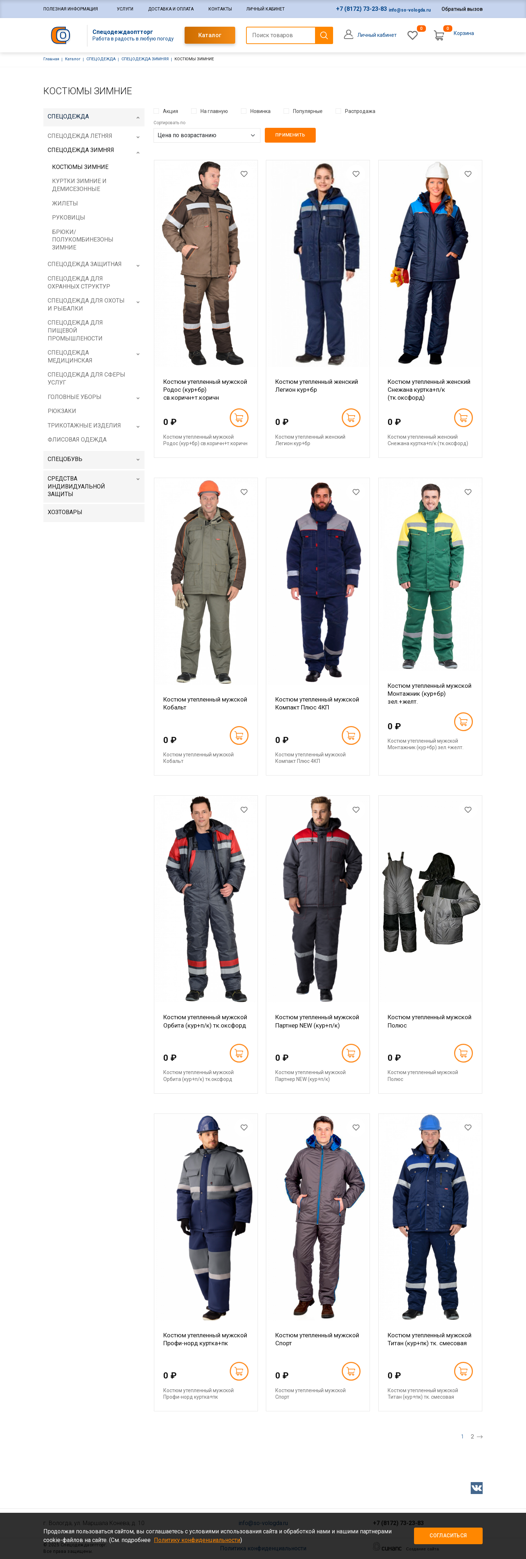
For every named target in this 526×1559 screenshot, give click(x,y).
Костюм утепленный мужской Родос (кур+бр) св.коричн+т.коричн (205, 389)
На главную (214, 111)
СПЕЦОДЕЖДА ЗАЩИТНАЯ (85, 264)
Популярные (308, 111)
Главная (51, 59)
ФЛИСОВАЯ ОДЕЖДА (77, 439)
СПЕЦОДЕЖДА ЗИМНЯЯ (145, 59)
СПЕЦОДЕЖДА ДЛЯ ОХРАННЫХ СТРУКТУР (79, 282)
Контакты (220, 9)
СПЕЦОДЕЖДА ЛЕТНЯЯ (80, 136)
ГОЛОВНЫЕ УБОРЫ (75, 397)
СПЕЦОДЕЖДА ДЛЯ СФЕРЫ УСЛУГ (86, 378)
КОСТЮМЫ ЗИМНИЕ (80, 167)
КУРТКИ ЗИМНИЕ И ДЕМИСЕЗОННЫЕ (79, 185)
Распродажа (360, 111)
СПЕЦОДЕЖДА (101, 59)
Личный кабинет (265, 9)
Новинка (260, 111)
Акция (170, 111)
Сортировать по (169, 122)
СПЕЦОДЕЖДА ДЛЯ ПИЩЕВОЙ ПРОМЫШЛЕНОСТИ (75, 330)
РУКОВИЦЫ (68, 217)
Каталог (210, 35)
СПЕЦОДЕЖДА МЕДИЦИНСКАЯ (70, 356)
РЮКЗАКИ (62, 411)
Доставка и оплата (171, 9)
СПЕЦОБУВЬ (65, 459)
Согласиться (448, 1535)
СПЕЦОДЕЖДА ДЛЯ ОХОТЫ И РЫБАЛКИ (86, 304)
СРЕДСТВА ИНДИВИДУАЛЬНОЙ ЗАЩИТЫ (76, 486)
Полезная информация (70, 9)
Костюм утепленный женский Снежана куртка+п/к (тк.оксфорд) (429, 389)
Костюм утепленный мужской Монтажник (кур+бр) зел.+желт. (429, 693)
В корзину (238, 417)
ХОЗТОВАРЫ (65, 512)
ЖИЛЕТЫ (65, 203)
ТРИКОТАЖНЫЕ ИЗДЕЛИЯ (84, 425)
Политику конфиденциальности (197, 1540)
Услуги (125, 9)
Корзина (464, 33)
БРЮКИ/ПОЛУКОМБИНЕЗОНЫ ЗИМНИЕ (82, 240)
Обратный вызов (462, 9)
